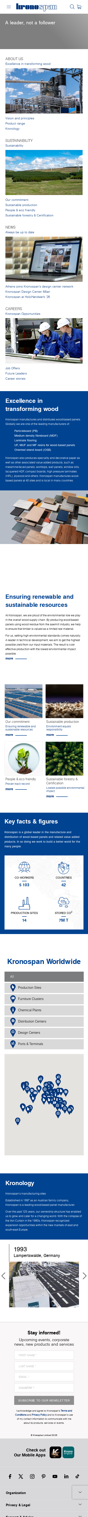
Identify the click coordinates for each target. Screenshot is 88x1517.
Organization (44, 1492)
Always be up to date (19, 232)
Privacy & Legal (44, 1504)
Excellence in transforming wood (28, 64)
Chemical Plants (25, 1010)
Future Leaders (16, 373)
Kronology (12, 129)
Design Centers (25, 1033)
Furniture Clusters (27, 999)
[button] (49, 1101)
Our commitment (16, 200)
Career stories (15, 378)
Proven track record (17, 784)
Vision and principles (19, 118)
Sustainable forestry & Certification (29, 215)
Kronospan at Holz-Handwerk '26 (27, 297)
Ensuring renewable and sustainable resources (20, 727)
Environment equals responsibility (58, 727)
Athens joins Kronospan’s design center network (39, 286)
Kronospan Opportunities (22, 314)
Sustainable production (21, 205)
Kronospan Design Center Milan (27, 292)
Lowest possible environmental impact (65, 789)
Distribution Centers (28, 1022)
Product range (15, 123)
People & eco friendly (20, 210)
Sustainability (14, 145)
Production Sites (25, 988)
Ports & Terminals (26, 1044)
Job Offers (12, 368)
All (12, 976)
